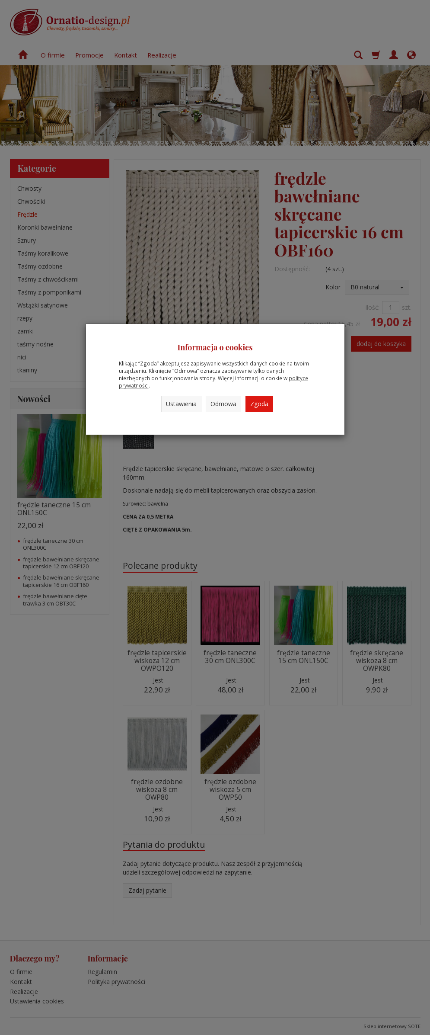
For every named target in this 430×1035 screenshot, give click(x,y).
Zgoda (259, 404)
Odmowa (223, 404)
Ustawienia (181, 404)
